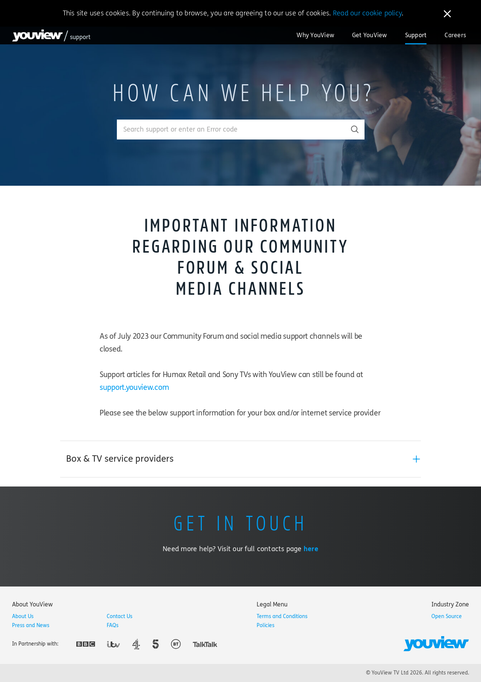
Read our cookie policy (367, 13)
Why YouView (315, 35)
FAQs (112, 625)
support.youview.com (134, 387)
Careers (455, 35)
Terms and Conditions (282, 616)
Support (416, 35)
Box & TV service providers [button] (120, 458)
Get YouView (369, 35)
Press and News (30, 625)
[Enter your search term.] (231, 129)
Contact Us (119, 616)
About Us (22, 616)
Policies (265, 625)
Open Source (446, 616)
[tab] (240, 459)
